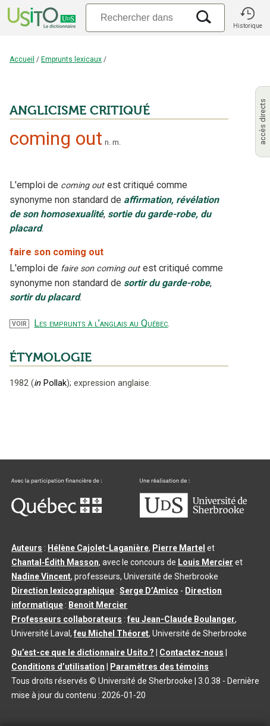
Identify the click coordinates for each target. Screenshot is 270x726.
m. (116, 142)
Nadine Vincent (41, 576)
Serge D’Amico (149, 590)
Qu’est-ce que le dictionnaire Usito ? (82, 652)
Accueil (22, 59)
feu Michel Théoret (111, 633)
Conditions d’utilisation (58, 666)
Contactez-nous (191, 652)
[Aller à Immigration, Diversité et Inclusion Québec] (56, 513)
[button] (247, 18)
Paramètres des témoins (159, 666)
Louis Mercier (205, 562)
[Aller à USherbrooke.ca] (193, 514)
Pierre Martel (178, 548)
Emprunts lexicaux (71, 59)
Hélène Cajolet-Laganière (98, 548)
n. (108, 142)
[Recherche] (136, 17)
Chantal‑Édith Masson (55, 562)
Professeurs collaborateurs (66, 619)
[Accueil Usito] (40, 18)
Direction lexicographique (62, 590)
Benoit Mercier (97, 605)
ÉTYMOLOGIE (51, 357)
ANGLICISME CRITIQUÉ (80, 110)
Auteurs (26, 548)
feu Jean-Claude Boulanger (181, 619)
